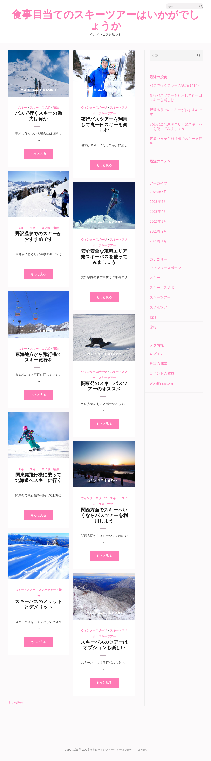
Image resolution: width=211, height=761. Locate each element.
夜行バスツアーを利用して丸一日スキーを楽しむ (104, 125)
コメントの (162, 373)
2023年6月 (158, 192)
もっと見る (38, 153)
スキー (22, 107)
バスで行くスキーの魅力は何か (174, 85)
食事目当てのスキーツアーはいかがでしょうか (105, 20)
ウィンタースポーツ (94, 107)
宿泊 (56, 107)
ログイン (157, 354)
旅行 (153, 327)
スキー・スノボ (40, 107)
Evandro (51, 89)
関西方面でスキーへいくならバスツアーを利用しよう (104, 515)
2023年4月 (158, 211)
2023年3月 (158, 221)
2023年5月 (158, 202)
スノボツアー (47, 589)
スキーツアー (107, 113)
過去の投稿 (15, 703)
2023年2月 (158, 231)
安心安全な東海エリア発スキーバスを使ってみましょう (104, 257)
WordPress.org (161, 383)
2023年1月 (158, 241)
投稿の (158, 363)
